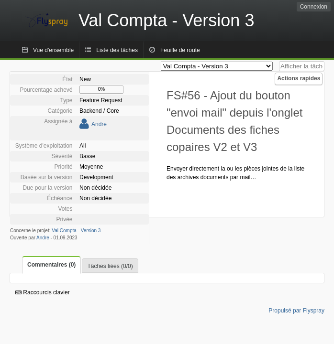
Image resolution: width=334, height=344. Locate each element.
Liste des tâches (117, 50)
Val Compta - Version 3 (76, 230)
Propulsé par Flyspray (296, 310)
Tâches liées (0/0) (110, 266)
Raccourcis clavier (42, 292)
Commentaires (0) (51, 264)
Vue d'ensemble (53, 50)
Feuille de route (180, 50)
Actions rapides (298, 78)
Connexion (313, 6)
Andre (99, 124)
